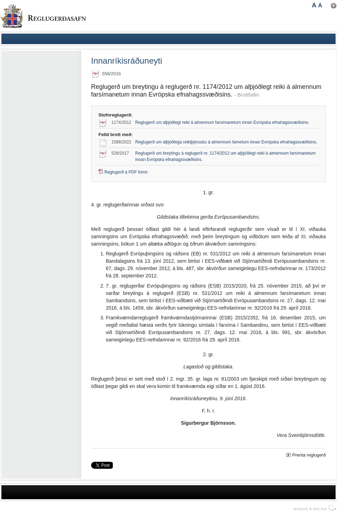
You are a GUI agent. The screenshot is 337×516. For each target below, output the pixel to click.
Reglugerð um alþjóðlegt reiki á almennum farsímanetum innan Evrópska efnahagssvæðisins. (222, 122)
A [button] (314, 5)
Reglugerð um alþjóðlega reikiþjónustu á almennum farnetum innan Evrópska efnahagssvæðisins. (226, 142)
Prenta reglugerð (309, 455)
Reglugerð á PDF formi (125, 172)
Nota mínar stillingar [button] (334, 6)
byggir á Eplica (313, 507)
